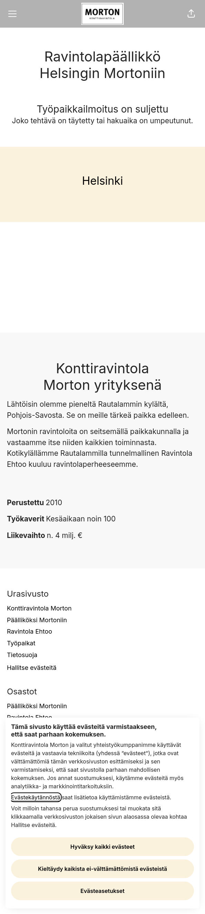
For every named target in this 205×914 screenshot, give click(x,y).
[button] (191, 13)
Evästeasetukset (103, 890)
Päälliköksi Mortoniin (37, 620)
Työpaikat (21, 643)
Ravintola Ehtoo (29, 631)
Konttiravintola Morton (39, 608)
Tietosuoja (22, 654)
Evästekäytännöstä (35, 797)
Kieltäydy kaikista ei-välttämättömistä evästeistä (102, 868)
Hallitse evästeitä (32, 667)
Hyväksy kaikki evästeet (102, 846)
